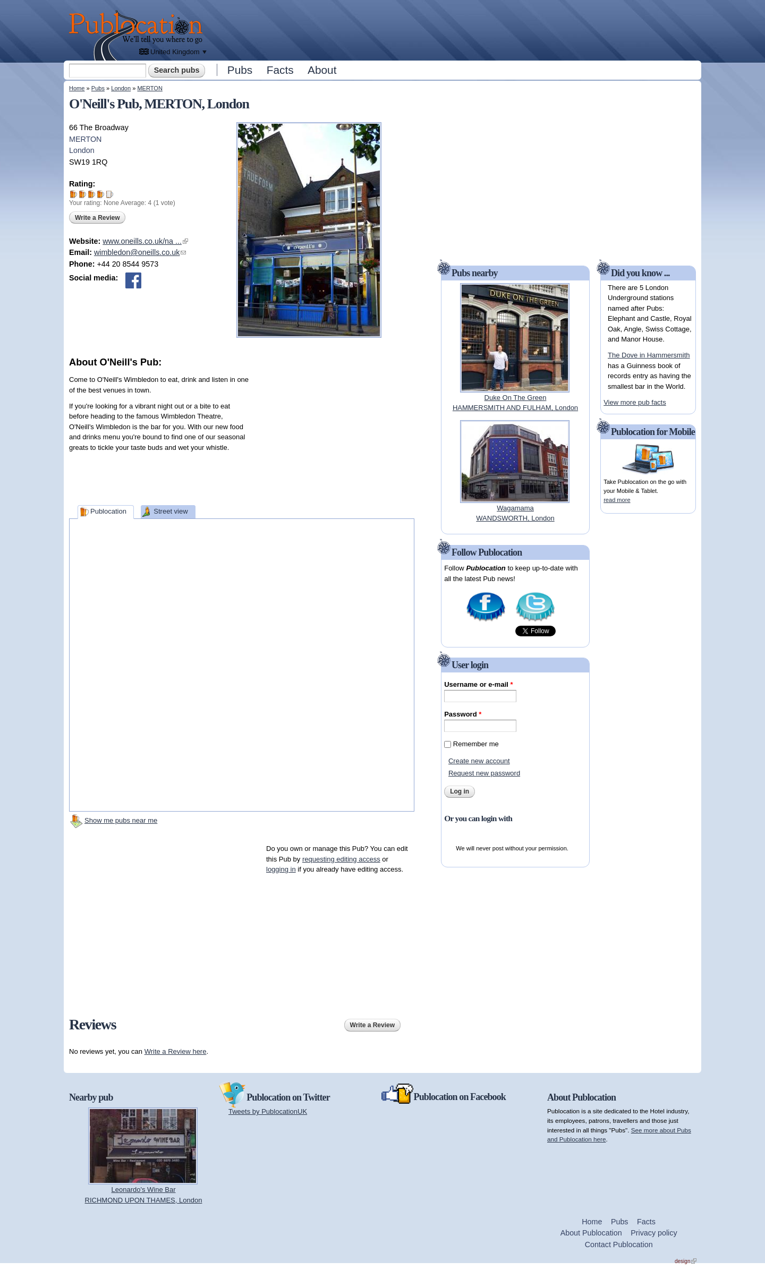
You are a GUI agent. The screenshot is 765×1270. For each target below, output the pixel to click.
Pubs (239, 70)
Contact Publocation (619, 1244)
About (322, 70)
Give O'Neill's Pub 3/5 (91, 194)
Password (462, 714)
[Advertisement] (454, 29)
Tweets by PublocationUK (267, 1111)
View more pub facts (635, 402)
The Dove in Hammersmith (649, 355)
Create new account (479, 761)
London (121, 88)
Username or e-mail (478, 684)
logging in (281, 869)
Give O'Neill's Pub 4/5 (100, 194)
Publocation (108, 511)
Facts (280, 70)
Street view (171, 511)
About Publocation (591, 1233)
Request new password (484, 773)
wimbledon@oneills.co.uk (140, 252)
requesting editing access (341, 859)
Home (76, 88)
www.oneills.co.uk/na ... (145, 241)
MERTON (149, 88)
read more (617, 500)
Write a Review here (175, 1051)
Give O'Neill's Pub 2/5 (82, 194)
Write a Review (97, 217)
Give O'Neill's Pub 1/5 (73, 194)
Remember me (476, 744)
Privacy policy (654, 1233)
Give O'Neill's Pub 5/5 (109, 194)
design (685, 1261)
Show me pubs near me (120, 820)
